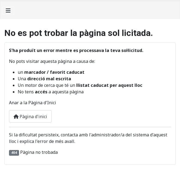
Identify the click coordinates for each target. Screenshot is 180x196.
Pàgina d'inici (30, 117)
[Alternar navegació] (8, 11)
